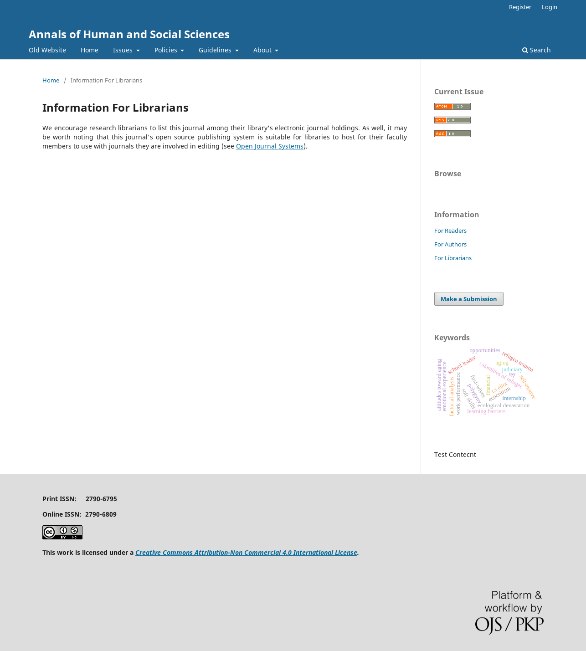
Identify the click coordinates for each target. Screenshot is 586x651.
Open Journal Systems (269, 146)
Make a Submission (469, 299)
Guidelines (216, 50)
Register (520, 7)
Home (89, 50)
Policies (166, 50)
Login (549, 7)
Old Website (47, 50)
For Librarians (453, 258)
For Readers (450, 230)
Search (536, 50)
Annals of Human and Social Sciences (129, 33)
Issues (123, 50)
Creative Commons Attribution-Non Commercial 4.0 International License (246, 552)
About (263, 50)
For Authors (450, 244)
